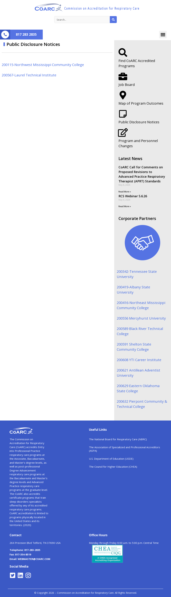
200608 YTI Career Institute (139, 359)
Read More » (125, 191)
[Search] (113, 19)
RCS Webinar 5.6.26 (133, 196)
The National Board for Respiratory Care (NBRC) (118, 439)
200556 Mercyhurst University (141, 318)
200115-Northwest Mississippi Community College (43, 64)
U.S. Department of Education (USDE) (111, 458)
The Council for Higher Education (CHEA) (113, 466)
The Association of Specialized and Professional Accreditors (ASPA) (124, 448)
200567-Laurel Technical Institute (29, 75)
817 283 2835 (26, 34)
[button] (163, 34)
